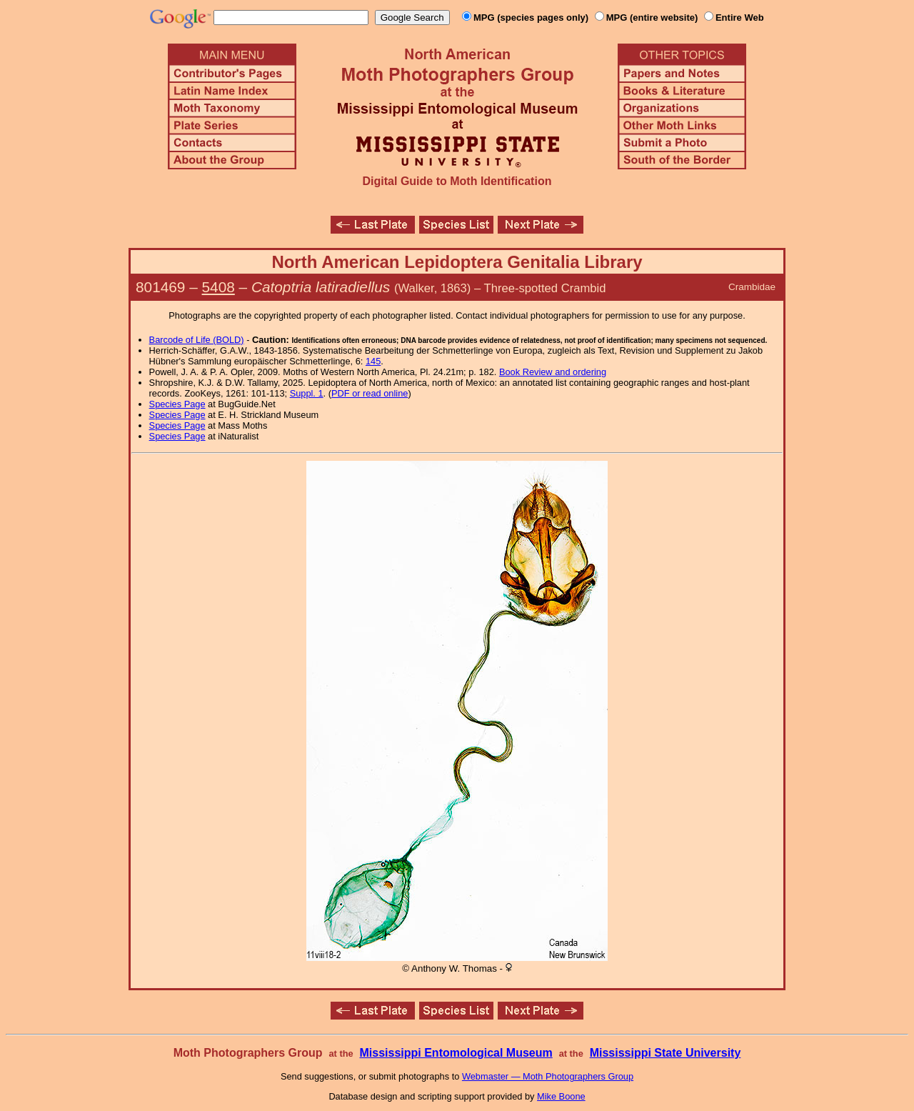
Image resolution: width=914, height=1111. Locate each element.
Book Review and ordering (552, 372)
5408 (218, 287)
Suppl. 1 (306, 393)
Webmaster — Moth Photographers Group (547, 1076)
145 (373, 361)
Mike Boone (561, 1096)
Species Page (177, 404)
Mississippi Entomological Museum (455, 1053)
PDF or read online (369, 393)
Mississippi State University (665, 1053)
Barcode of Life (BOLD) (196, 339)
